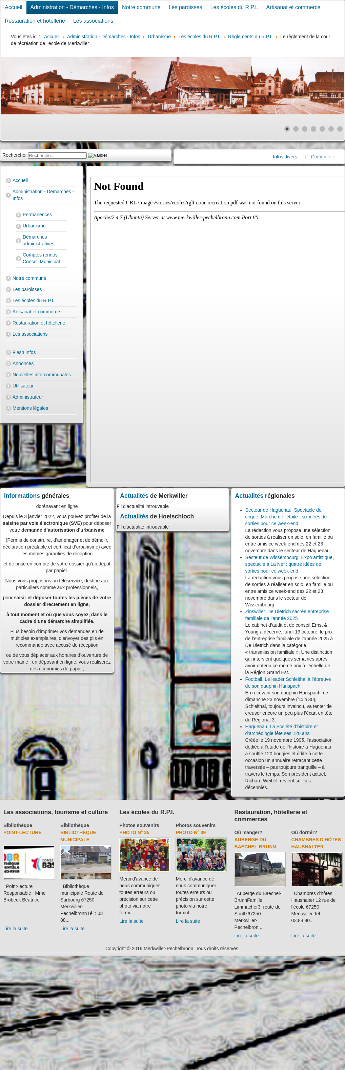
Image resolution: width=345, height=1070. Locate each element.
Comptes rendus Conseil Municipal (41, 258)
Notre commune (141, 7)
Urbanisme (34, 225)
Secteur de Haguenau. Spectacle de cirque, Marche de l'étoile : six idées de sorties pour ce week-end (286, 516)
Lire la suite (15, 928)
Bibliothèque (17, 825)
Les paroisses (185, 7)
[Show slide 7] (340, 129)
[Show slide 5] (322, 129)
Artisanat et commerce (293, 7)
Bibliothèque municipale (78, 836)
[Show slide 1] (287, 129)
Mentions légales (30, 408)
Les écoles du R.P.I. (234, 7)
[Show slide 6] (331, 129)
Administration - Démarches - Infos (72, 7)
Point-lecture (22, 832)
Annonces (23, 363)
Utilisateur (23, 385)
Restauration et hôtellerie (35, 21)
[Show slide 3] (304, 129)
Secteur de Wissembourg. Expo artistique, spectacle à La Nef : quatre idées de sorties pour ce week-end (289, 564)
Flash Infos (24, 352)
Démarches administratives (38, 240)
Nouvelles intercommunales (42, 374)
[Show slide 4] (313, 129)
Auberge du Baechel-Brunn (255, 843)
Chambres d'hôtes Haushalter (316, 843)
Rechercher (14, 155)
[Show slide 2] (296, 129)
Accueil (13, 7)
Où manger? (248, 832)
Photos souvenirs (139, 825)
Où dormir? (304, 832)
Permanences (37, 214)
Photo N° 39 (191, 832)
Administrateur (28, 397)
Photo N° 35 (134, 832)
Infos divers (293, 156)
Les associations (93, 21)
